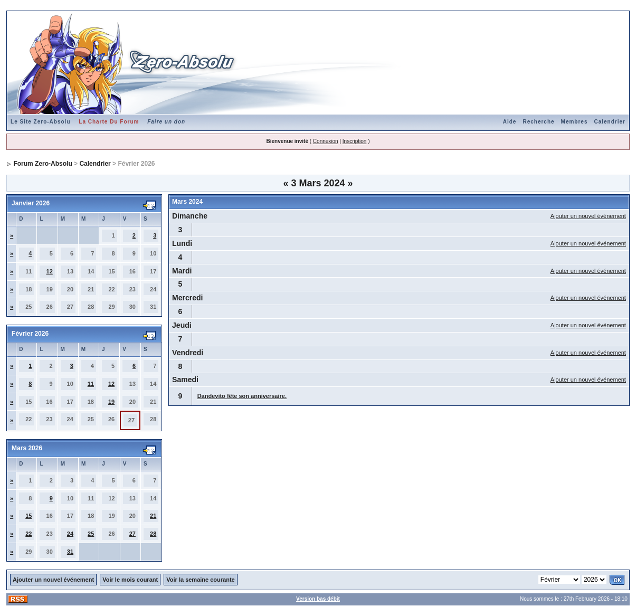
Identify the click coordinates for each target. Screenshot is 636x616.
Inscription (355, 141)
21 (153, 516)
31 (70, 551)
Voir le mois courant (130, 579)
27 (132, 533)
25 (91, 533)
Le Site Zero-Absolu (40, 122)
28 (153, 533)
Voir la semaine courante (200, 579)
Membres (574, 122)
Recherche (538, 122)
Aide (510, 122)
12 (49, 271)
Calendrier (609, 122)
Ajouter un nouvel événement (588, 216)
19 (111, 402)
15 (28, 516)
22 (28, 533)
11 (91, 384)
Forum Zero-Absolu (42, 163)
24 (70, 533)
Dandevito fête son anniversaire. (242, 396)
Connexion (325, 141)
